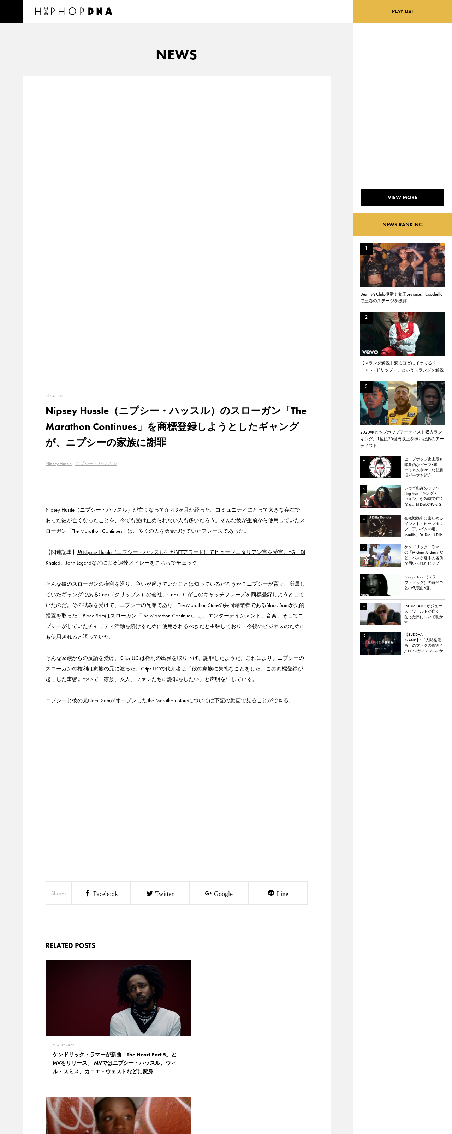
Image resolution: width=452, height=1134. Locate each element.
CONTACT (65, 1041)
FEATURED (34, 1078)
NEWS (30, 1066)
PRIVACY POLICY (72, 1053)
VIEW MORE (176, 943)
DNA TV (31, 1053)
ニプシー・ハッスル (96, 159)
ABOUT (31, 1090)
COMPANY (66, 1066)
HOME (30, 1041)
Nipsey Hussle (59, 159)
